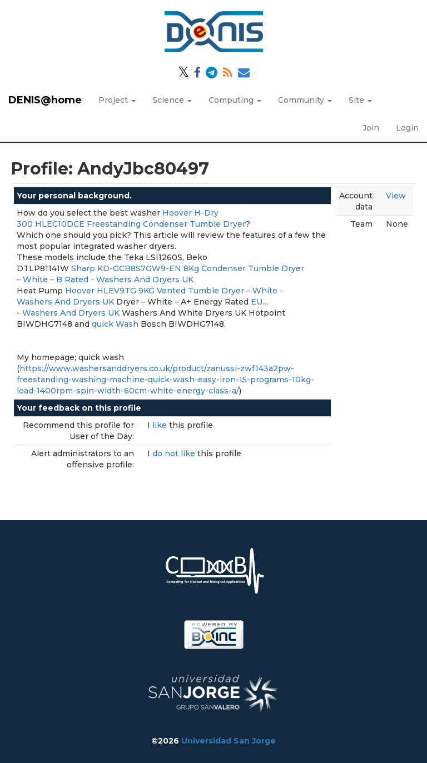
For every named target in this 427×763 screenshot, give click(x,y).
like (160, 425)
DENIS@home (45, 100)
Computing (234, 100)
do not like (174, 453)
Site (360, 100)
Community (305, 100)
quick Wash (115, 324)
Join (371, 128)
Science (172, 100)
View (396, 196)
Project (117, 100)
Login (407, 128)
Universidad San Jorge (228, 741)
